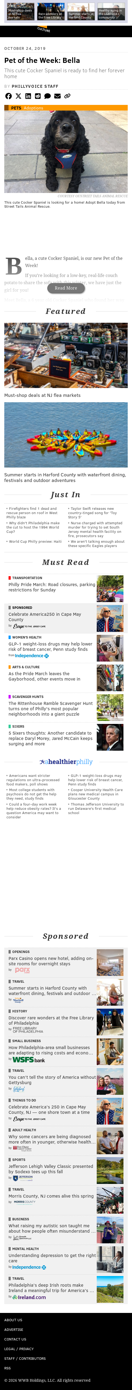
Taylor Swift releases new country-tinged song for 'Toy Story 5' (92, 512)
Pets (16, 108)
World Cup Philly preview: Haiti (35, 541)
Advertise (13, 1329)
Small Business (26, 1040)
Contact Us (15, 1339)
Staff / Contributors (25, 1358)
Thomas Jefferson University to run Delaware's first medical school (96, 808)
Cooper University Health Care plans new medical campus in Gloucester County (95, 794)
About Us (13, 1319)
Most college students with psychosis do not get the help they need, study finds (31, 794)
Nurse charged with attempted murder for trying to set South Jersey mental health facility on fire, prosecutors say (95, 529)
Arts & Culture (26, 666)
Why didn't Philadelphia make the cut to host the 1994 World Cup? (33, 527)
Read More (66, 288)
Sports (18, 1159)
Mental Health (25, 1248)
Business (20, 1219)
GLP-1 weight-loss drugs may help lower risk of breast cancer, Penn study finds (95, 780)
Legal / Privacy (19, 1348)
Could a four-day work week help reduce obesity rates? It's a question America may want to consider (33, 810)
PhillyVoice (13, 31)
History (19, 1011)
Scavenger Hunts (28, 696)
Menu (123, 31)
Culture (43, 29)
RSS (7, 1367)
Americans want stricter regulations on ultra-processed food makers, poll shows (33, 780)
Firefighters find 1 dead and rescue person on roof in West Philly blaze (31, 512)
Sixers (18, 726)
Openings (21, 951)
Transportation (27, 577)
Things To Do (24, 1100)
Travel (18, 981)
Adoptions (33, 108)
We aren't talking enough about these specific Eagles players (96, 543)
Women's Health (26, 637)
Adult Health (24, 1129)
